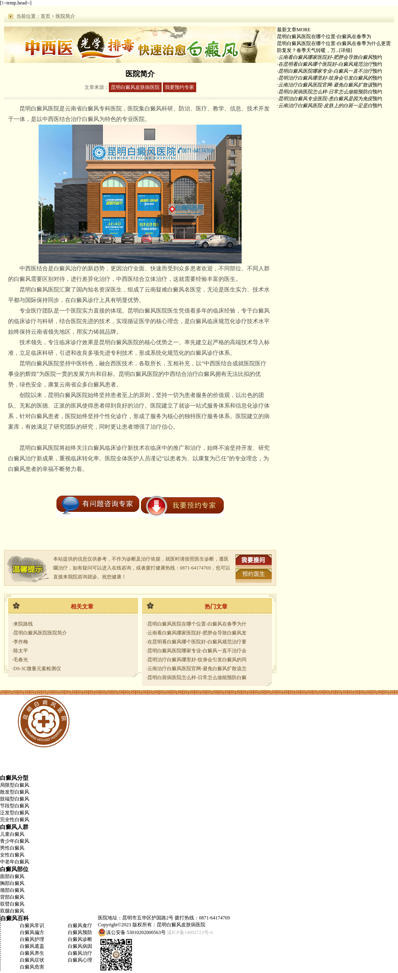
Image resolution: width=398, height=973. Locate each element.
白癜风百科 (14, 918)
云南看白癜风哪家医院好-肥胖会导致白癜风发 (197, 633)
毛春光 (20, 659)
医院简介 (65, 16)
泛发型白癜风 (14, 813)
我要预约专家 (179, 87)
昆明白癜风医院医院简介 (40, 633)
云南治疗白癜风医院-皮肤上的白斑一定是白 (325, 105)
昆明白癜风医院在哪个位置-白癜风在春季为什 (197, 624)
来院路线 (23, 624)
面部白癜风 (12, 876)
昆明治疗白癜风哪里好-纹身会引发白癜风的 (325, 78)
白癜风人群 (14, 827)
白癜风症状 (32, 960)
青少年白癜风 (14, 841)
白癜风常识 (32, 925)
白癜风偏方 (32, 932)
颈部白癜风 (12, 890)
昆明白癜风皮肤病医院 (135, 87)
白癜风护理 (32, 939)
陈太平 (20, 651)
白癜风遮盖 (32, 946)
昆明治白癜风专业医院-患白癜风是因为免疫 (325, 98)
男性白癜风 (12, 848)
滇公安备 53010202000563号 (136, 932)
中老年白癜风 (14, 862)
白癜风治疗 (80, 953)
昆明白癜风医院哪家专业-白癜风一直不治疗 (325, 71)
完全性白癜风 (14, 819)
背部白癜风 (12, 897)
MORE (303, 29)
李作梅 (20, 642)
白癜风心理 (80, 960)
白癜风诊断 (80, 939)
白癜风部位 (14, 869)
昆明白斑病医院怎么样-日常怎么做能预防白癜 (197, 677)
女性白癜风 (12, 855)
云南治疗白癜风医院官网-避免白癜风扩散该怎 (197, 668)
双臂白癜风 (12, 904)
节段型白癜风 (14, 806)
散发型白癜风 (14, 792)
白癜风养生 (32, 953)
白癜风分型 (14, 778)
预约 (377, 57)
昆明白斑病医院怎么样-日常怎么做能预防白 (325, 92)
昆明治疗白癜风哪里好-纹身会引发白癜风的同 (197, 659)
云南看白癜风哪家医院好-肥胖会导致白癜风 (325, 57)
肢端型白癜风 (14, 799)
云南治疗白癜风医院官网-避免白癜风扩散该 (325, 85)
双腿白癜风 (12, 911)
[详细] (345, 50)
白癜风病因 (80, 946)
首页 (45, 16)
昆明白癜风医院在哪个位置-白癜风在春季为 (324, 36)
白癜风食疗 (80, 925)
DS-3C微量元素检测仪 (37, 668)
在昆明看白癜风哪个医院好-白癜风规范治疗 (325, 64)
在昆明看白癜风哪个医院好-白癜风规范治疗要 (197, 642)
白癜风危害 (32, 967)
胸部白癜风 (12, 883)
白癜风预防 (80, 932)
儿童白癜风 (12, 834)
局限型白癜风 (14, 785)
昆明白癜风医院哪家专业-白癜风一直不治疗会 (197, 651)
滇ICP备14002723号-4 (190, 932)
